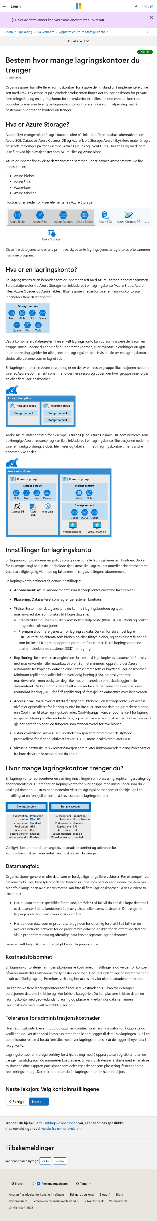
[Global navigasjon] (4, 6)
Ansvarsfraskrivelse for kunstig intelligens (36, 1194)
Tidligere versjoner (82, 1194)
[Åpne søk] (136, 6)
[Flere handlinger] (148, 31)
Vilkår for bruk (94, 1201)
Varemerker (117, 1201)
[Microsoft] (78, 6)
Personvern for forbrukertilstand (54, 1201)
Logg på (147, 6)
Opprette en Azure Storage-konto (82, 32)
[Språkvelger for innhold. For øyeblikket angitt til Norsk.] (17, 1183)
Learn (9, 32)
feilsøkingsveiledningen (58, 1122)
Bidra (119, 1194)
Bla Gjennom (46, 32)
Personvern (16, 1201)
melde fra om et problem (61, 1128)
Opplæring (25, 32)
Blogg (103, 1194)
